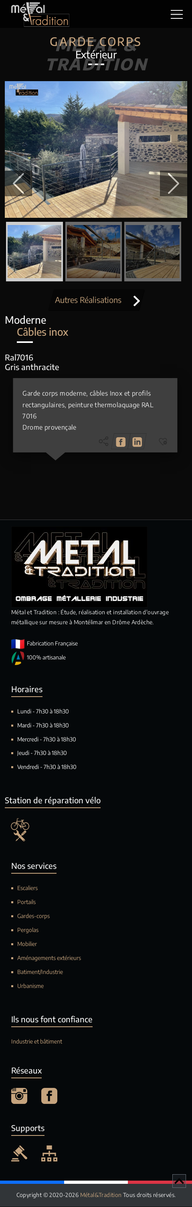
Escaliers (27, 888)
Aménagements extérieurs (49, 957)
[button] (18, 184)
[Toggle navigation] (175, 14)
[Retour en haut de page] (179, 1181)
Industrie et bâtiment (36, 1041)
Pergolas (27, 929)
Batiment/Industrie (40, 971)
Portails (26, 902)
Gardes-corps (33, 915)
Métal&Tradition (101, 1195)
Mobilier (27, 943)
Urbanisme (30, 985)
